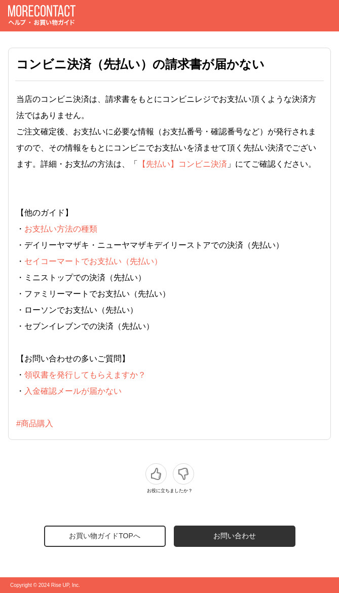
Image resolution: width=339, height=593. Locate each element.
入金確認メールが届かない (73, 391)
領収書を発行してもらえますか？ (85, 374)
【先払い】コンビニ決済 (182, 164)
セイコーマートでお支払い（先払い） (93, 261)
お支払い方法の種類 (60, 229)
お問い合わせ (234, 536)
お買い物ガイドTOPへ (104, 536)
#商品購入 (34, 423)
